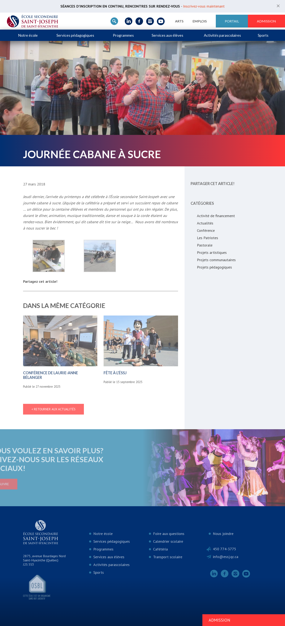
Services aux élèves (167, 35)
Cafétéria (160, 549)
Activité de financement (216, 215)
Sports (263, 35)
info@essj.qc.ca (225, 556)
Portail (232, 21)
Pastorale (204, 245)
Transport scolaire (167, 556)
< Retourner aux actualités (53, 409)
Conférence (206, 230)
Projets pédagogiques (214, 267)
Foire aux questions (168, 533)
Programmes (123, 35)
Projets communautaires (216, 259)
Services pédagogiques (75, 35)
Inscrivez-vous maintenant (204, 6)
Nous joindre (223, 533)
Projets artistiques (212, 252)
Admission (266, 21)
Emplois (200, 21)
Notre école (28, 35)
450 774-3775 (224, 548)
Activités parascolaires (222, 35)
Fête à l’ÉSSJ (115, 372)
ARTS (179, 21)
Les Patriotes (207, 237)
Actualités (205, 223)
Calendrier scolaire (168, 541)
